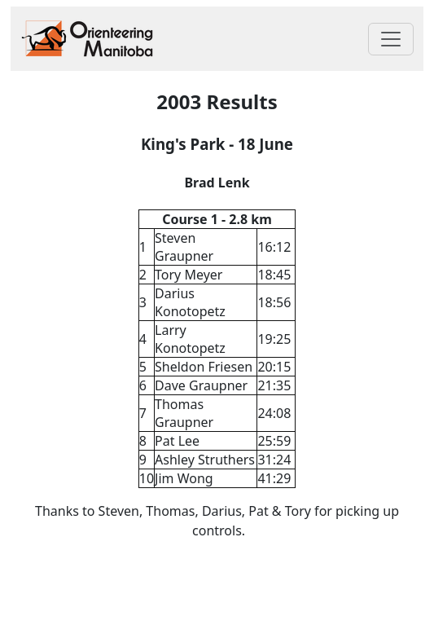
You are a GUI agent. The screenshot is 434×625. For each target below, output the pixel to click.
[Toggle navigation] (391, 39)
